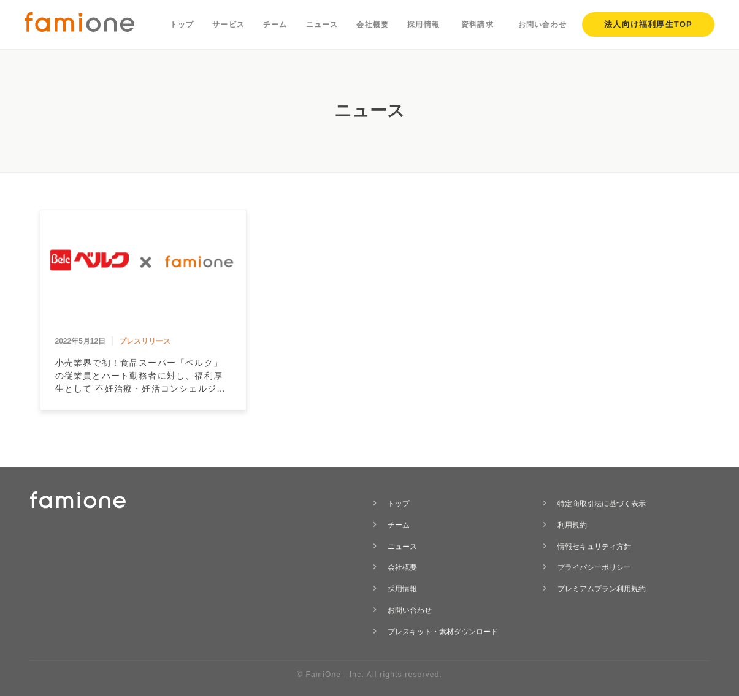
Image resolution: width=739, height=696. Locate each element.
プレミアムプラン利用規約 (601, 588)
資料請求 (477, 24)
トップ (182, 24)
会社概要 (372, 24)
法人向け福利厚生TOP (648, 24)
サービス (228, 24)
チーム (275, 24)
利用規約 (572, 525)
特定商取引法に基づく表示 (601, 503)
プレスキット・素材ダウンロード (443, 631)
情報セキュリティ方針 (594, 546)
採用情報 (423, 24)
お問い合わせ (542, 24)
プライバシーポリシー (594, 567)
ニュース (322, 24)
